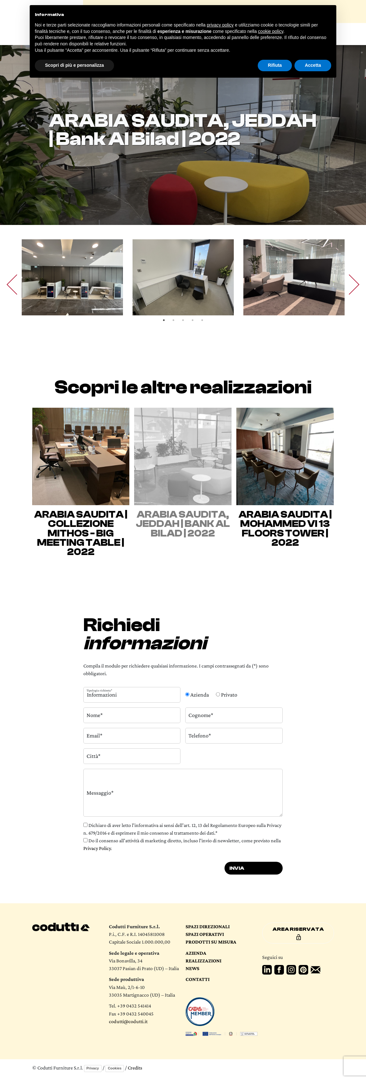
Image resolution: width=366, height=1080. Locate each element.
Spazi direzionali (208, 926)
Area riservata (298, 933)
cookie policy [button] (270, 31)
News (192, 968)
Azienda (196, 953)
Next (349, 284)
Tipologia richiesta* (99, 690)
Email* (95, 735)
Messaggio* (100, 792)
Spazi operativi (205, 934)
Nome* (95, 715)
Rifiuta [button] (275, 65)
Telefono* (199, 735)
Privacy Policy (97, 848)
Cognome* (200, 715)
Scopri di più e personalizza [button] (74, 65)
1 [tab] (164, 320)
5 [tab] (202, 320)
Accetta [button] (313, 65)
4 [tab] (192, 320)
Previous (17, 284)
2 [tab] (173, 320)
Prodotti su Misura (211, 942)
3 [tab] (183, 320)
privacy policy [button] (220, 24)
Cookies (115, 1068)
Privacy (93, 1068)
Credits (135, 1067)
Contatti (198, 979)
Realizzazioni (203, 960)
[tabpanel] (72, 277)
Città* (94, 756)
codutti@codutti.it (128, 1021)
